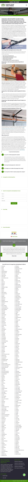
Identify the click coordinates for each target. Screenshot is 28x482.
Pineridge (17, 330)
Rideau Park (17, 346)
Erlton (2, 384)
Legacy (3, 448)
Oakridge (17, 312)
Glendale (3, 405)
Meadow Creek (18, 284)
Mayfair (17, 275)
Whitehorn (17, 443)
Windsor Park (18, 448)
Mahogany (17, 266)
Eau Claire (3, 376)
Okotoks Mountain (18, 317)
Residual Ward (18, 343)
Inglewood (3, 435)
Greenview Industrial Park (5, 414)
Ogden (16, 313)
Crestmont (3, 347)
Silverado (17, 380)
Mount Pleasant (18, 296)
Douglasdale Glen (4, 360)
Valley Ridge (17, 429)
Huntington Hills (4, 434)
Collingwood (3, 333)
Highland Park (4, 427)
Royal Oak (17, 355)
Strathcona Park (18, 405)
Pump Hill (17, 333)
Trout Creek (17, 418)
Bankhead (3, 283)
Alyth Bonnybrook (4, 271)
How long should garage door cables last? (12, 164)
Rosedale (17, 350)
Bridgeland (3, 300)
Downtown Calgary (4, 363)
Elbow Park (3, 380)
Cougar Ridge (4, 338)
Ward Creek (17, 435)
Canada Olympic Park (5, 308)
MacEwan (3, 452)
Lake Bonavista (4, 444)
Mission (17, 292)
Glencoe (3, 404)
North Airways (18, 301)
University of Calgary (19, 426)
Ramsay (17, 337)
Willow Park (17, 447)
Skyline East (17, 381)
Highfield (3, 426)
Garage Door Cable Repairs (19, 461)
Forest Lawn (3, 397)
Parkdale (17, 321)
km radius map (14, 216)
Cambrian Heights (4, 306)
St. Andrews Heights (19, 400)
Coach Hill (3, 330)
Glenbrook (3, 402)
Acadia (3, 267)
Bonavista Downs (4, 293)
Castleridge (3, 312)
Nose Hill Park (18, 310)
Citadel (3, 326)
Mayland (17, 276)
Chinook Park (4, 322)
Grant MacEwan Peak (5, 410)
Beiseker (3, 288)
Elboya (3, 381)
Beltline (3, 291)
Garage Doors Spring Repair (19, 466)
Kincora (3, 442)
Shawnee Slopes (18, 372)
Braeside (3, 296)
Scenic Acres (17, 368)
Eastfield (3, 375)
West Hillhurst (18, 438)
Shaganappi (17, 371)
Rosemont (17, 351)
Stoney (17, 404)
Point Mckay (17, 331)
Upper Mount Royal (18, 427)
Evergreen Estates (4, 388)
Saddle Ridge (17, 360)
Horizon (3, 431)
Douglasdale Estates (5, 359)
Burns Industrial (4, 305)
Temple (17, 414)
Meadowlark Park (18, 287)
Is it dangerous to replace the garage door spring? (13, 168)
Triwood (17, 417)
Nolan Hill (17, 300)
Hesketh (3, 423)
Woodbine (17, 451)
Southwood (17, 396)
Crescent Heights (4, 346)
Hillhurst (3, 430)
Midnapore (17, 289)
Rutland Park (17, 359)
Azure (3, 15)
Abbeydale (3, 266)
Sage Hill (17, 363)
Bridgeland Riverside (5, 301)
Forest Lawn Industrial (5, 398)
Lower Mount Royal (4, 451)
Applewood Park (4, 272)
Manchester (17, 267)
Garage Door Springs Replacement (20, 464)
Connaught (3, 334)
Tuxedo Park (17, 422)
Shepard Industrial (18, 375)
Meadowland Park (18, 285)
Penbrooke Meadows (19, 329)
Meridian (17, 288)
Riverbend (17, 347)
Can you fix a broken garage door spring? (12, 154)
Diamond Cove (4, 355)
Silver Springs (18, 379)
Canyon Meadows (4, 309)
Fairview (3, 389)
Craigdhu (3, 343)
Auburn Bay (3, 276)
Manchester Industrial (19, 268)
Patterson (17, 325)
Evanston (3, 385)
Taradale (17, 413)
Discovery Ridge (4, 356)
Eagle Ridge (3, 368)
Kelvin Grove (3, 438)
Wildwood (17, 444)
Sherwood (17, 376)
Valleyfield (17, 430)
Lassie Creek (4, 447)
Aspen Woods (4, 275)
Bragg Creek (3, 297)
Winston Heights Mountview (20, 450)
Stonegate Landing (18, 402)
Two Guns (17, 423)
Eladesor (3, 379)
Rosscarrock (17, 352)
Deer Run (3, 352)
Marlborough (17, 271)
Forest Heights (4, 396)
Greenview (3, 413)
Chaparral (3, 317)
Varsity (17, 431)
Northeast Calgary (18, 308)
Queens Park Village (19, 334)
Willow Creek (17, 446)
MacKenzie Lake (4, 455)
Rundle (17, 358)
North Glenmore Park (19, 304)
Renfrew (17, 342)
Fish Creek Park (4, 393)
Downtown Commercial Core (6, 364)
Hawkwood (3, 421)
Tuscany (17, 421)
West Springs (17, 439)
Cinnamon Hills (4, 325)
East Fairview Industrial (5, 371)
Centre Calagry (4, 314)
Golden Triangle (4, 409)
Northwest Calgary (18, 309)
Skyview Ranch (18, 384)
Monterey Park (18, 293)
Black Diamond (4, 292)
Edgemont (3, 377)
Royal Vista (17, 356)
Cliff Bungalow (4, 329)
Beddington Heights (5, 287)
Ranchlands (17, 338)
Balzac (3, 280)
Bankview (3, 284)
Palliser (17, 318)
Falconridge (3, 392)
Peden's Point (18, 326)
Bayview (3, 285)
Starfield (17, 401)
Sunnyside (17, 410)
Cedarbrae (3, 313)
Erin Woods (3, 383)
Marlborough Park (18, 272)
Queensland (17, 335)
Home (1, 15)
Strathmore (17, 406)
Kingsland (3, 443)
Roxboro (17, 354)
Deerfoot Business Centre (5, 354)
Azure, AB (4, 477)
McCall (17, 279)
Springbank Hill (18, 397)
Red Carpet (17, 339)
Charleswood (4, 318)
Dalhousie (3, 350)
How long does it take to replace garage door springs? (14, 171)
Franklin (3, 400)
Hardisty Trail (4, 418)
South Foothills (18, 389)
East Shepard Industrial (5, 372)
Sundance (17, 409)
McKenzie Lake (18, 280)
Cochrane (3, 331)
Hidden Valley (4, 425)
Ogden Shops (18, 314)
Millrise (17, 291)
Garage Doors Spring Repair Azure (9, 15)
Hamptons (3, 417)
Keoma (3, 439)
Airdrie (3, 268)
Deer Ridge (3, 351)
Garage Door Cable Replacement (19, 463)
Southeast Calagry (18, 392)
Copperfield (3, 335)
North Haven (17, 305)
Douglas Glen (4, 358)
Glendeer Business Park (5, 406)
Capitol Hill (3, 310)
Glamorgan (3, 401)
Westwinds (17, 442)
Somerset (17, 385)
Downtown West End (5, 367)
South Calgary (18, 388)
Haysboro (3, 422)
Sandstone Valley (18, 364)
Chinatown (3, 321)
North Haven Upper (18, 306)
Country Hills (4, 339)
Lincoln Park (3, 450)
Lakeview (3, 446)
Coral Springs (4, 337)
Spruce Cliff (17, 398)
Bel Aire (3, 289)
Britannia (3, 304)
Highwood (3, 429)
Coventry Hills (4, 342)
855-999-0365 (5, 475)
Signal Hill (17, 377)
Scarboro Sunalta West (19, 367)
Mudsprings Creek (18, 297)
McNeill (17, 283)
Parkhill (17, 322)
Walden (17, 434)
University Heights (18, 425)
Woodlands (17, 452)
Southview (17, 393)
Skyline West (17, 383)
